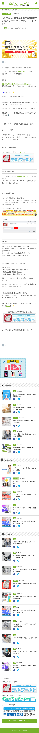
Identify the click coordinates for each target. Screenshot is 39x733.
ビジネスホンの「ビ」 (8, 678)
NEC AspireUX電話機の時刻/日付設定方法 (24, 583)
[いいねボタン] (3, 62)
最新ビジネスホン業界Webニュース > (19, 721)
